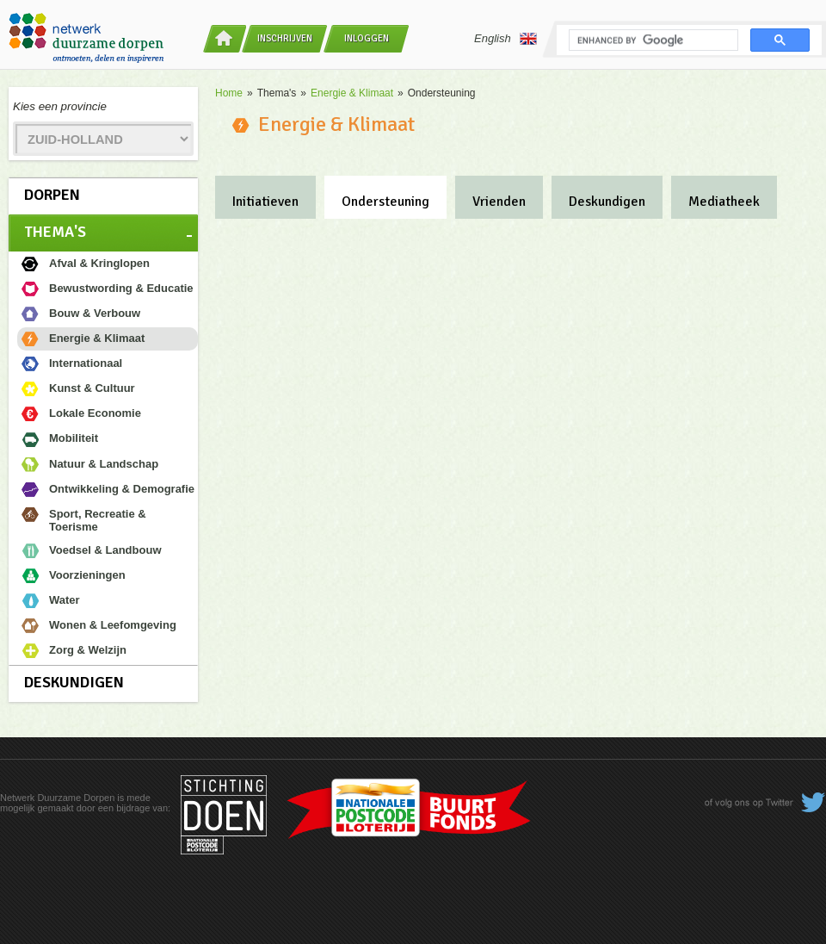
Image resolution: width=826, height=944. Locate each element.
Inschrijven (284, 38)
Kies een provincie (60, 106)
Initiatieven (265, 201)
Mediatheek (724, 201)
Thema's (55, 231)
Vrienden (499, 201)
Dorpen (52, 194)
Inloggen (366, 38)
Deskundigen (74, 682)
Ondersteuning (385, 201)
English (505, 39)
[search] (651, 40)
